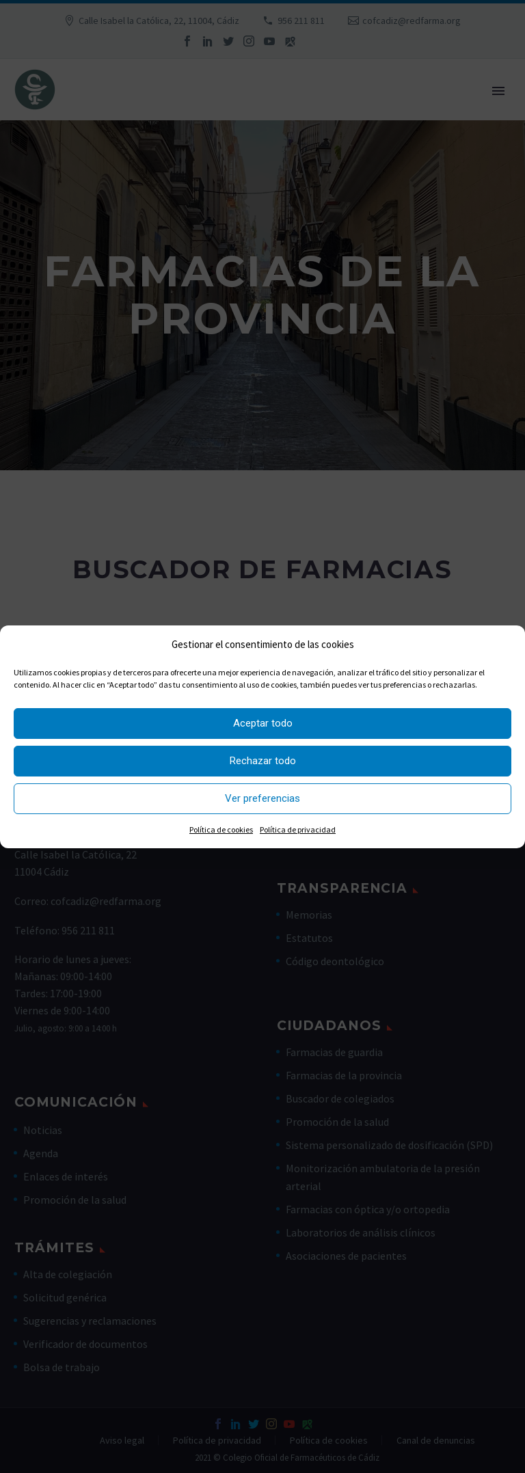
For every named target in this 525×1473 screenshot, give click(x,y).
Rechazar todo (263, 761)
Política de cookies (221, 829)
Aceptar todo (263, 723)
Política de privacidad (298, 829)
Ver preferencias (262, 798)
